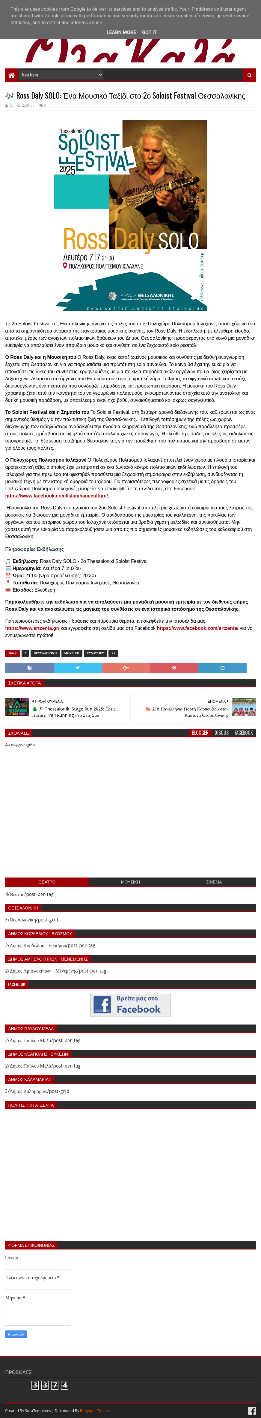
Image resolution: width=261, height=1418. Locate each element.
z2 (113, 653)
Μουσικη (71, 653)
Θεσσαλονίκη (45, 653)
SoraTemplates (38, 1410)
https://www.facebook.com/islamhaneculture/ (56, 495)
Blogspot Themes (95, 1410)
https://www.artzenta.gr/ (32, 628)
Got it (149, 32)
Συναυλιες (95, 653)
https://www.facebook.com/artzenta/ (197, 628)
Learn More (121, 32)
